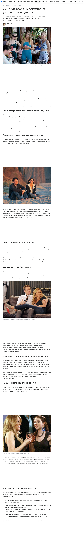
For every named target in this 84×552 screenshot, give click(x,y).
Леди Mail (13, 5)
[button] (27, 45)
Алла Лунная (9, 23)
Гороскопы (18, 5)
